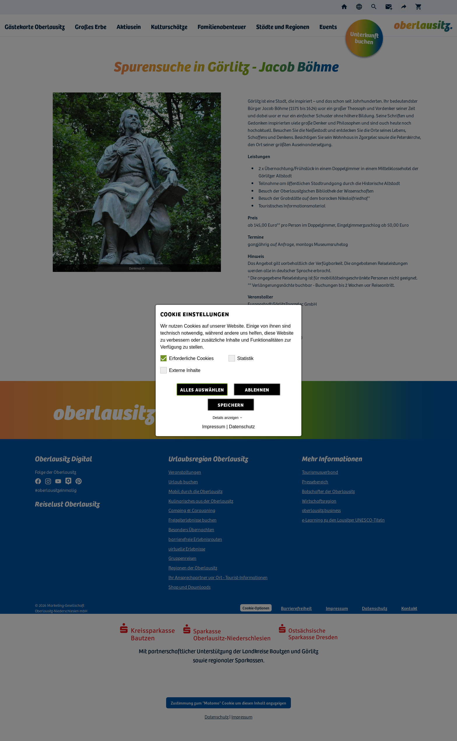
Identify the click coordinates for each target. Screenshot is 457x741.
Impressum (213, 426)
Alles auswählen (202, 389)
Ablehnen (257, 389)
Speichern (231, 404)
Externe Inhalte (180, 370)
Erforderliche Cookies (187, 358)
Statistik (241, 358)
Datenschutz (242, 426)
